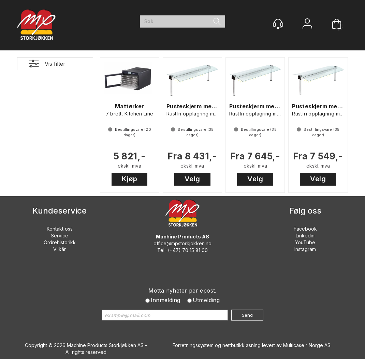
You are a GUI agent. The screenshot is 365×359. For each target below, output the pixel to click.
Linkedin (305, 235)
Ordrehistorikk (60, 242)
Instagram (305, 249)
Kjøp (129, 179)
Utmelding (206, 300)
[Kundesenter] (278, 23)
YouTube (305, 242)
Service (59, 235)
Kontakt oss (60, 229)
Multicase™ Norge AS (307, 345)
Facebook (305, 229)
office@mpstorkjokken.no (182, 243)
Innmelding (165, 300)
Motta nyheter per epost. (182, 290)
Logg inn (307, 24)
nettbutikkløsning (241, 345)
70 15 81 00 (195, 250)
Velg (192, 179)
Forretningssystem (193, 345)
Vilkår (59, 249)
